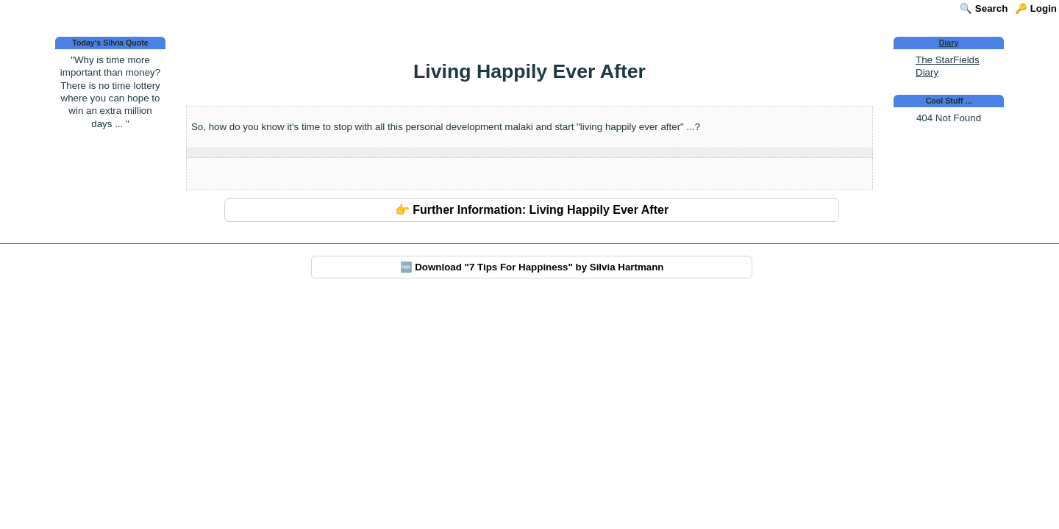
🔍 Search (984, 8)
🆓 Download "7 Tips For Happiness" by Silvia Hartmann (532, 267)
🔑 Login (1036, 8)
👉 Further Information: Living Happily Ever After (531, 210)
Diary (949, 42)
